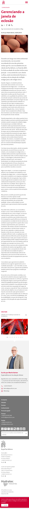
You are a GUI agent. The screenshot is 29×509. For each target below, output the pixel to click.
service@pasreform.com (7, 417)
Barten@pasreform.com (10, 388)
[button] (26, 3)
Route (2, 462)
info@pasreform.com (7, 424)
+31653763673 (8, 386)
